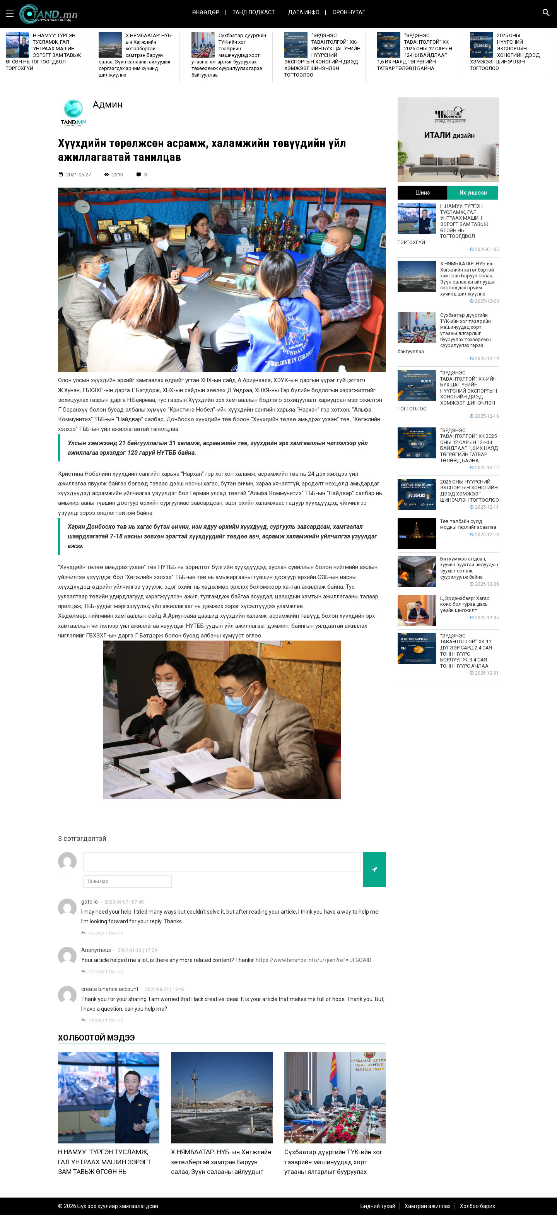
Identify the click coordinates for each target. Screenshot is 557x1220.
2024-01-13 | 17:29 (137, 950)
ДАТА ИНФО (304, 12)
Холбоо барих (477, 1211)
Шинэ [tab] (422, 193)
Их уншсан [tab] (473, 193)
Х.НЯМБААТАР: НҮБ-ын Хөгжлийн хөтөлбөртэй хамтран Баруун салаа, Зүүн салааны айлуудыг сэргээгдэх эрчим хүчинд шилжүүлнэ (221, 1176)
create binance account (109, 989)
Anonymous (96, 950)
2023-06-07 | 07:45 (124, 902)
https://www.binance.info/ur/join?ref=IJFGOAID (313, 960)
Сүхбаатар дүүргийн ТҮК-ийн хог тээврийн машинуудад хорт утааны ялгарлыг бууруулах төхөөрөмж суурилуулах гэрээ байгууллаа (333, 1176)
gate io (89, 902)
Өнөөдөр (205, 12)
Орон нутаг (349, 12)
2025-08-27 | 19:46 (165, 989)
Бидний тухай (378, 1211)
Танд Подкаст (253, 12)
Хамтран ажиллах (428, 1211)
